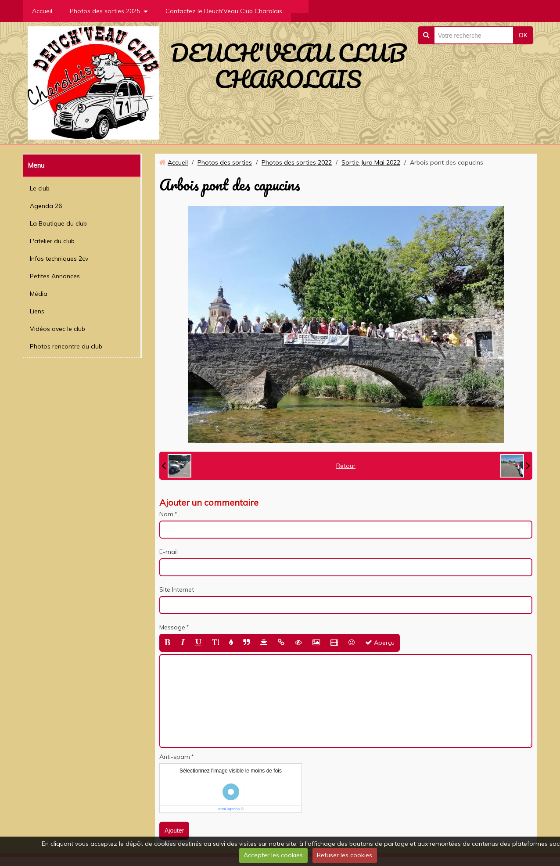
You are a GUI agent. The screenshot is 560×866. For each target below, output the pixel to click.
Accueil (42, 11)
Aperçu (380, 643)
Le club (40, 188)
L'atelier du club (52, 241)
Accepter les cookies (273, 855)
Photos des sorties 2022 (297, 162)
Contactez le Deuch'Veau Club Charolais (223, 11)
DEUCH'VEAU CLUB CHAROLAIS (288, 65)
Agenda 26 (46, 206)
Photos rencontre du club (66, 346)
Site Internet (176, 589)
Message (172, 627)
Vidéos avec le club (57, 329)
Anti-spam (174, 757)
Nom (166, 514)
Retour (345, 466)
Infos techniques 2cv (59, 258)
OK (523, 35)
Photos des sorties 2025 (105, 11)
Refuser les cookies (344, 855)
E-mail (168, 552)
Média (38, 294)
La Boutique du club (58, 223)
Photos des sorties (224, 162)
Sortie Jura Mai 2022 (370, 162)
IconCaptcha (229, 809)
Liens (37, 311)
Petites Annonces (55, 276)
